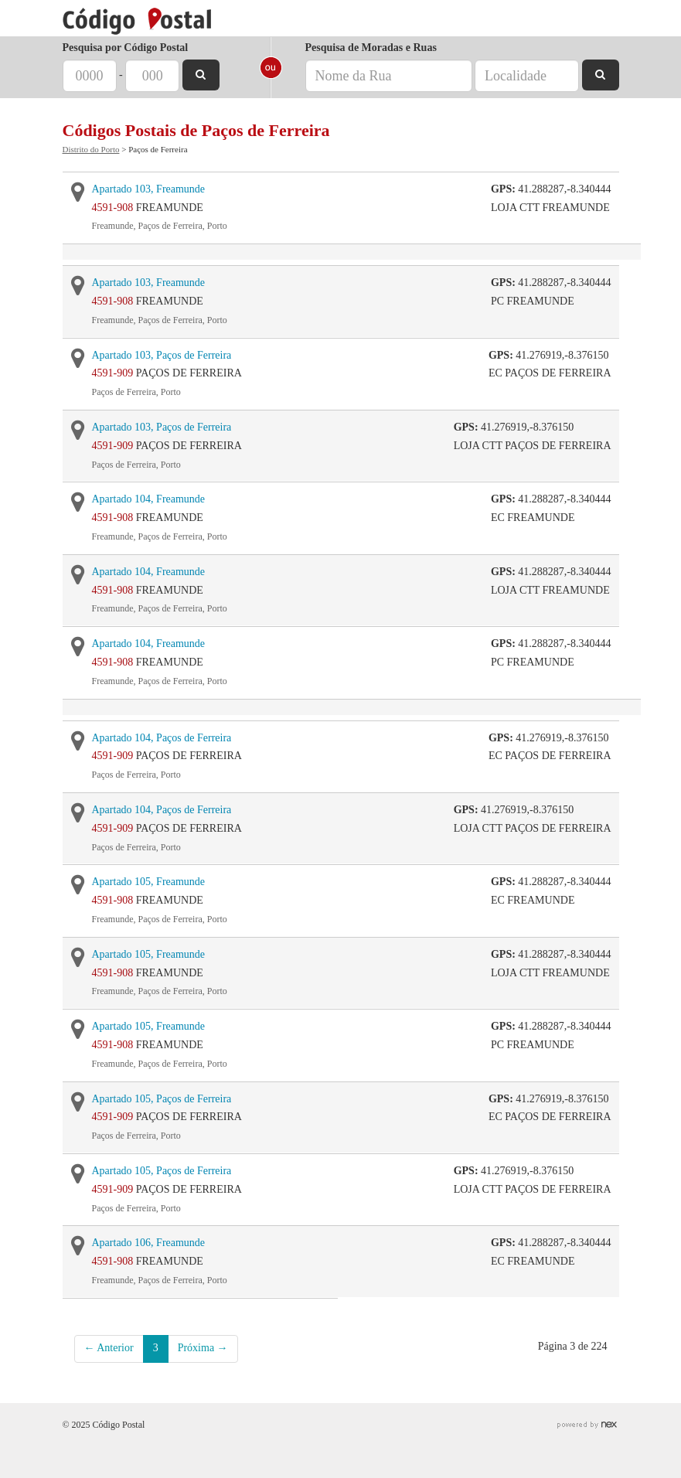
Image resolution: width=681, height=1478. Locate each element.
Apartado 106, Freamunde (149, 1242)
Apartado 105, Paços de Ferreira (162, 1099)
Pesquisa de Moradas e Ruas (371, 47)
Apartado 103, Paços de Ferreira (162, 355)
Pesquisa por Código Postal (126, 47)
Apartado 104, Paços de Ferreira (162, 738)
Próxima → (203, 1348)
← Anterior (109, 1348)
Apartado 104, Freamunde (149, 499)
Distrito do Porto (91, 149)
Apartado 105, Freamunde (149, 881)
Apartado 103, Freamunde (149, 189)
